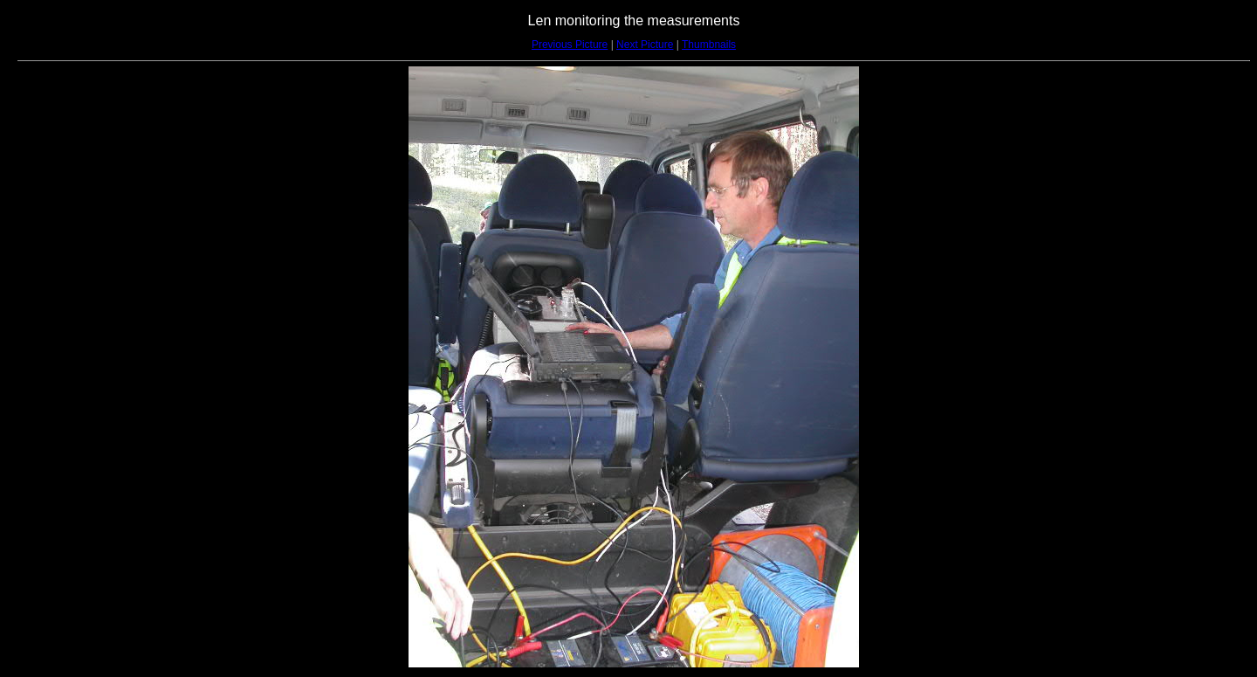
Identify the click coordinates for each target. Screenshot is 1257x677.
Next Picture (644, 44)
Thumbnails (709, 44)
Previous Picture (570, 44)
